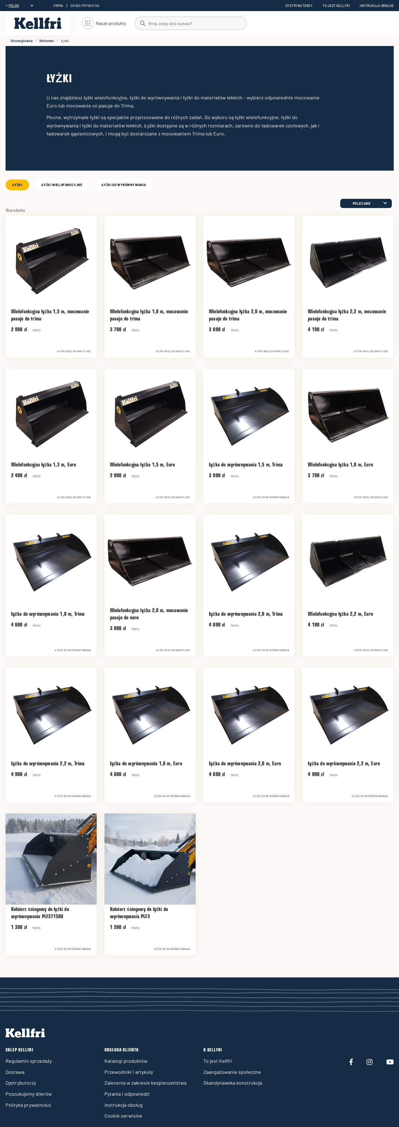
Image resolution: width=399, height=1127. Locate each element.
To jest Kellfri (336, 5)
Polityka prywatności (28, 1105)
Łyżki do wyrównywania (123, 185)
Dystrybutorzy (299, 5)
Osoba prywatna (85, 5)
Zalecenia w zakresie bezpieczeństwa (145, 1083)
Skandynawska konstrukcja (232, 1083)
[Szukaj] (190, 23)
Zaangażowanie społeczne (232, 1072)
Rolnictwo (46, 41)
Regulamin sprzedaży (29, 1061)
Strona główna (21, 41)
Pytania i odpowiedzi (127, 1094)
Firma (58, 5)
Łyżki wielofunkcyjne (62, 185)
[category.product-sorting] (366, 203)
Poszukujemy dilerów (29, 1094)
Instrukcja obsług (376, 5)
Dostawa (15, 1072)
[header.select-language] (20, 5)
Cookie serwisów (123, 1116)
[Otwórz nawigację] (104, 23)
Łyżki (17, 185)
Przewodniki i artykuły (128, 1072)
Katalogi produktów (125, 1061)
